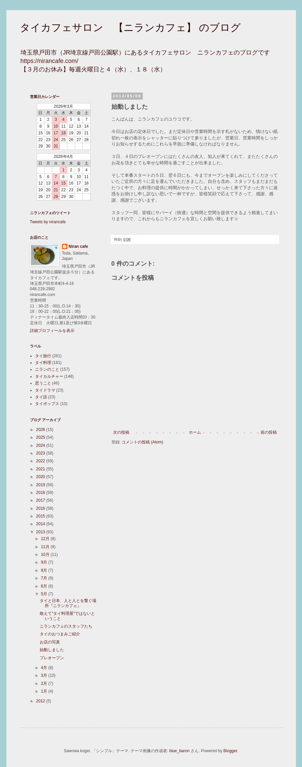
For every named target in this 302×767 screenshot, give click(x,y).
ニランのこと (47, 369)
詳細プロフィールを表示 (52, 330)
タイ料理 (43, 362)
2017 (41, 500)
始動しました (52, 649)
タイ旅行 (43, 356)
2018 (41, 492)
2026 (41, 429)
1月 (44, 691)
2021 (41, 469)
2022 (41, 461)
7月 (44, 578)
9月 (44, 562)
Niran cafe (78, 246)
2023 (41, 453)
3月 (44, 675)
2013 (41, 532)
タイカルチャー (49, 376)
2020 (41, 476)
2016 (41, 508)
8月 (44, 570)
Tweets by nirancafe (48, 222)
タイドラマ (45, 390)
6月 (44, 586)
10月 (46, 554)
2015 (41, 516)
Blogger (230, 750)
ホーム (195, 432)
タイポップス (47, 403)
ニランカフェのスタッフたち (66, 626)
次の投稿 (121, 432)
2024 (41, 445)
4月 (44, 667)
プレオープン (52, 658)
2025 (41, 437)
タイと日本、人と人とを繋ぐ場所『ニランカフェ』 (68, 603)
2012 (41, 701)
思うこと (43, 383)
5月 (44, 594)
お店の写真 (50, 642)
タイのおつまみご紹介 (60, 634)
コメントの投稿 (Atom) (142, 442)
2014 (41, 524)
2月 (44, 683)
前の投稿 (269, 432)
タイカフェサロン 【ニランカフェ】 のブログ (130, 27)
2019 (41, 484)
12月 (46, 538)
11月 (46, 546)
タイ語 (41, 397)
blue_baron (179, 750)
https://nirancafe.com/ (49, 61)
